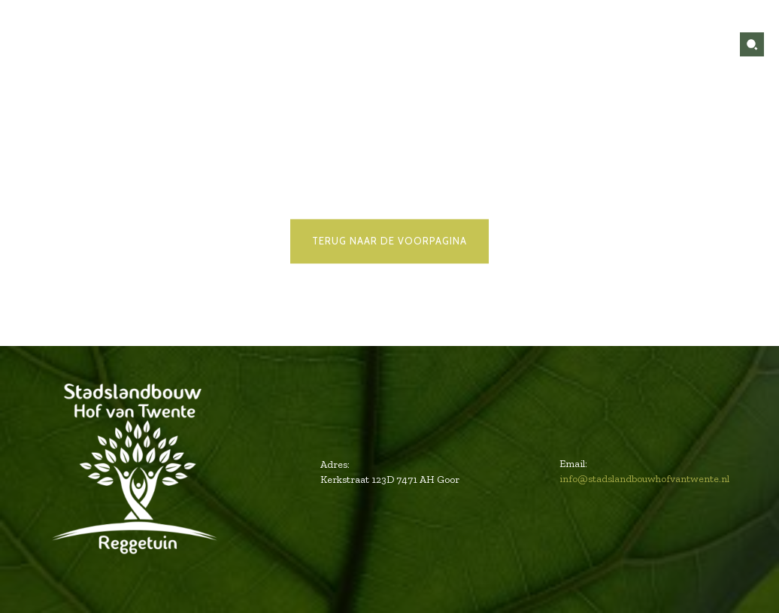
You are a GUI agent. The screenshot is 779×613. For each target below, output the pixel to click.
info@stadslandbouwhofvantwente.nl (644, 478)
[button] (752, 44)
